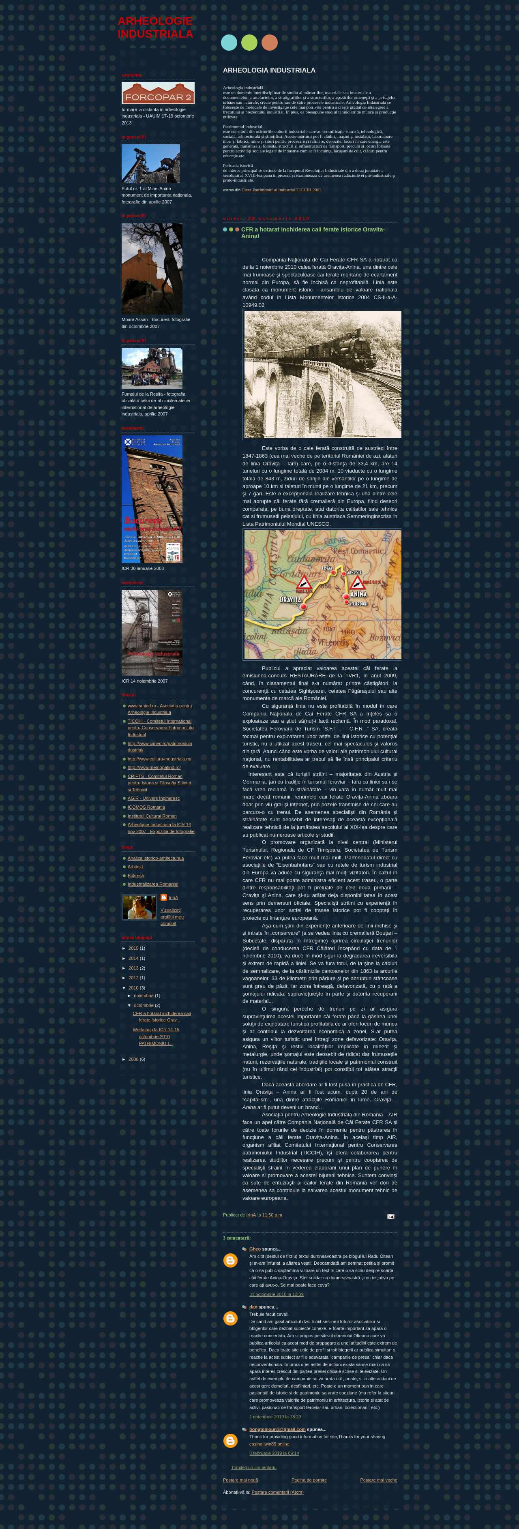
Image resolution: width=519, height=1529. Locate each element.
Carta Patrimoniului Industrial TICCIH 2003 (282, 189)
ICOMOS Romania (146, 807)
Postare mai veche (379, 1480)
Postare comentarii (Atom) (278, 1492)
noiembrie (144, 995)
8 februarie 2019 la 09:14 (274, 1453)
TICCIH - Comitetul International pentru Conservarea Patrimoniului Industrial (161, 728)
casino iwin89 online (269, 1443)
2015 (134, 948)
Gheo (255, 1248)
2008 (134, 1059)
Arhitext (135, 866)
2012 (134, 977)
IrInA (173, 897)
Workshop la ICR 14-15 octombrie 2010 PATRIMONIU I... (156, 1036)
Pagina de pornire (309, 1480)
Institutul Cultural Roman (152, 816)
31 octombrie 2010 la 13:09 (276, 1294)
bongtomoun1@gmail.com (277, 1429)
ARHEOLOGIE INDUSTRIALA (155, 27)
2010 (134, 987)
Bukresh (136, 875)
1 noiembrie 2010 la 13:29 (275, 1416)
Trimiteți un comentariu (254, 1467)
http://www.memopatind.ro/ (154, 767)
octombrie (144, 1005)
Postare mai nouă (240, 1480)
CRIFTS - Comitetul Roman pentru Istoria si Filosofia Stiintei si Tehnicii (159, 783)
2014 (134, 958)
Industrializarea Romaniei (153, 884)
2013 (134, 968)
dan (253, 1306)
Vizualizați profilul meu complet (172, 917)
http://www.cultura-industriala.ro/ (159, 758)
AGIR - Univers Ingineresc (154, 798)
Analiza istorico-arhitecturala (156, 858)
